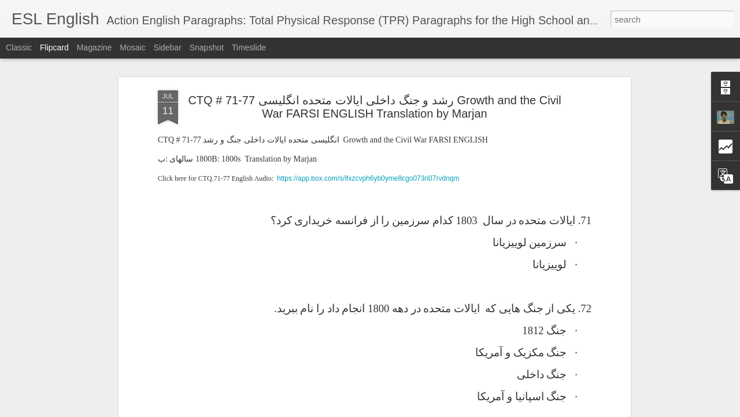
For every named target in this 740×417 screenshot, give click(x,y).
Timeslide (249, 47)
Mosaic (132, 47)
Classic (19, 47)
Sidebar (168, 47)
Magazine (94, 47)
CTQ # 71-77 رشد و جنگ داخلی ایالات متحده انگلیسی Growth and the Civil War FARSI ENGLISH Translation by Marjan (374, 107)
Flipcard (54, 47)
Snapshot (207, 47)
